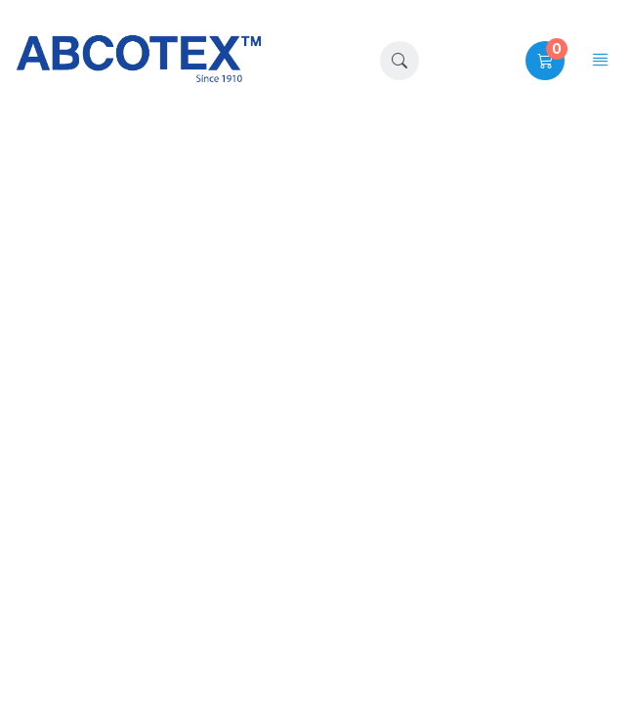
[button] (399, 60)
